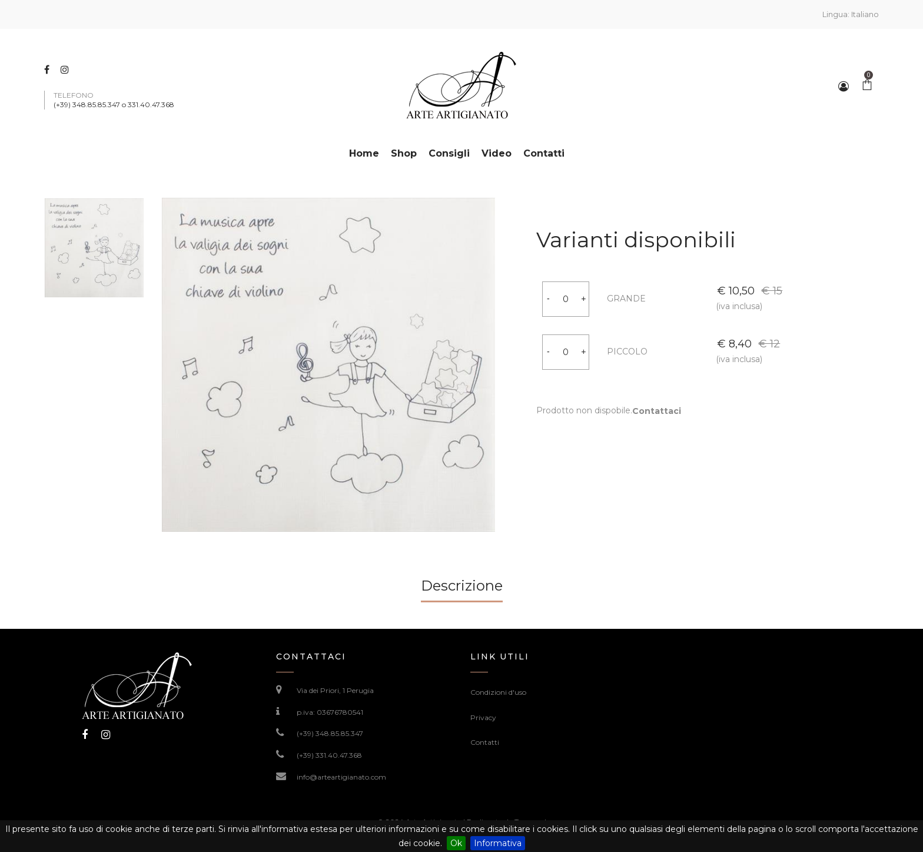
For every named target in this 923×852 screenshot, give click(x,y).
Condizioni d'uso (498, 692)
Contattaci (644, 411)
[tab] (462, 590)
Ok (456, 843)
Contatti (484, 742)
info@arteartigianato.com (341, 777)
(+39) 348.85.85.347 (330, 733)
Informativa (498, 843)
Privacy (483, 717)
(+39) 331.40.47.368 (329, 755)
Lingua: (850, 14)
